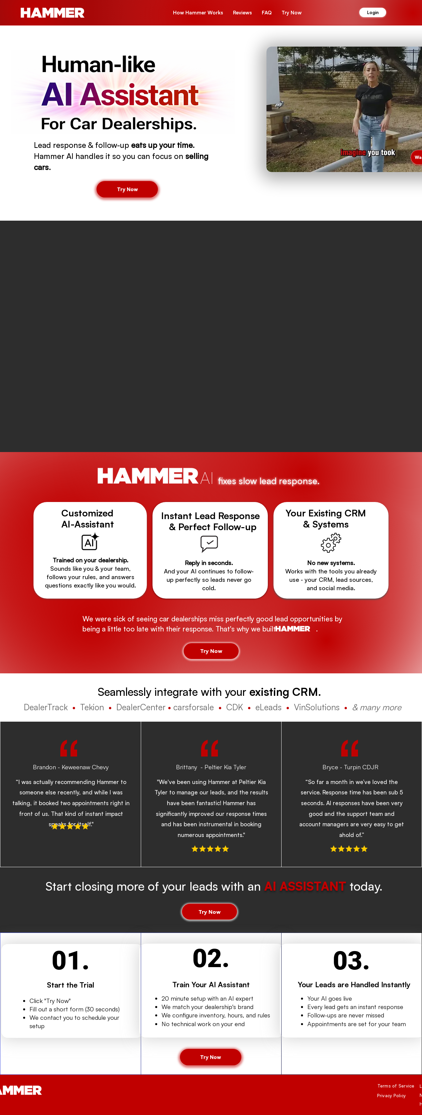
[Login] (372, 12)
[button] (292, 12)
